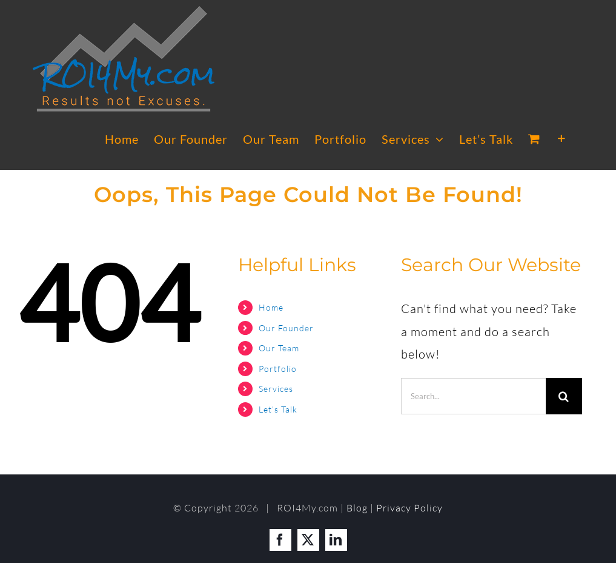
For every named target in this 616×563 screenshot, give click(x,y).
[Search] (564, 396)
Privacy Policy (409, 508)
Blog (357, 508)
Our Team (279, 348)
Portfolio (278, 368)
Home (271, 307)
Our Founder (286, 328)
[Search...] (473, 396)
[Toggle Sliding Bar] (561, 138)
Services (276, 388)
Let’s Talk (278, 409)
